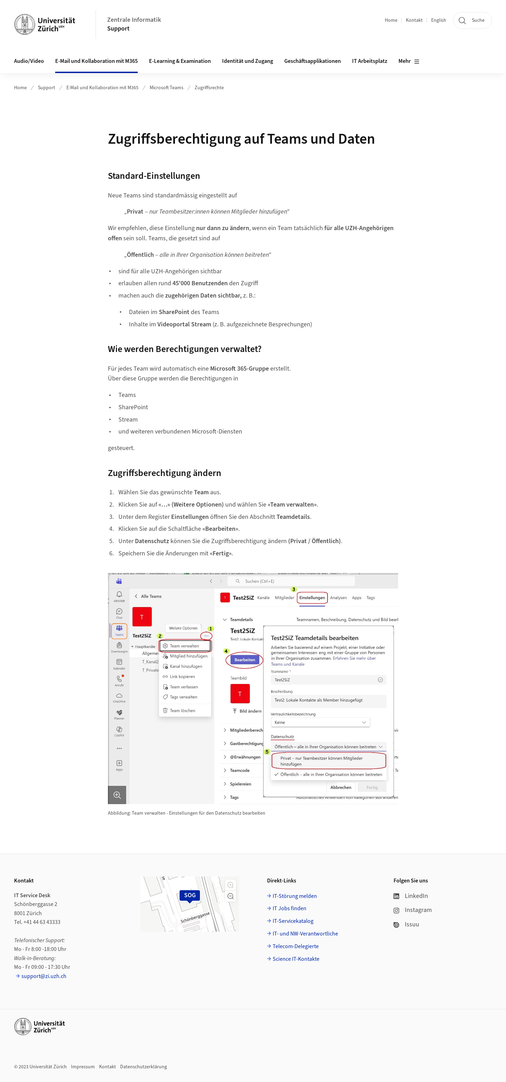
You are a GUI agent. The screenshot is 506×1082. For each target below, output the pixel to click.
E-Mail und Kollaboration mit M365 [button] (96, 61)
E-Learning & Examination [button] (180, 61)
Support (118, 28)
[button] (230, 885)
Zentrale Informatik (134, 19)
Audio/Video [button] (29, 61)
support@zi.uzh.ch (43, 976)
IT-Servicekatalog (293, 921)
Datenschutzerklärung (143, 1066)
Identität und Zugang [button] (247, 61)
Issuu (406, 924)
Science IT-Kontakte (296, 959)
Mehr (409, 61)
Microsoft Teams (166, 87)
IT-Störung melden (295, 896)
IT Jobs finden (289, 908)
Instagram (413, 910)
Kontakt (414, 20)
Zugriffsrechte (209, 87)
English (438, 20)
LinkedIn (411, 896)
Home (391, 20)
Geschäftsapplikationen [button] (312, 61)
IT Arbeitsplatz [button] (369, 61)
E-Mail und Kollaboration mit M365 (102, 87)
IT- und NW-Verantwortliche (305, 934)
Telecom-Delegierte (296, 946)
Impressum (83, 1066)
